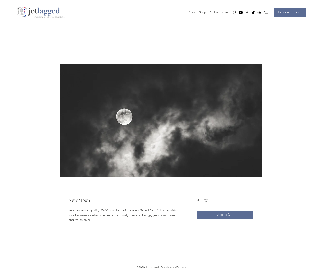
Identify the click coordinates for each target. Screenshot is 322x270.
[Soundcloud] (259, 12)
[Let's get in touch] (290, 12)
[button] (265, 12)
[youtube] (241, 12)
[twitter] (253, 12)
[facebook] (247, 12)
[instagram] (235, 12)
